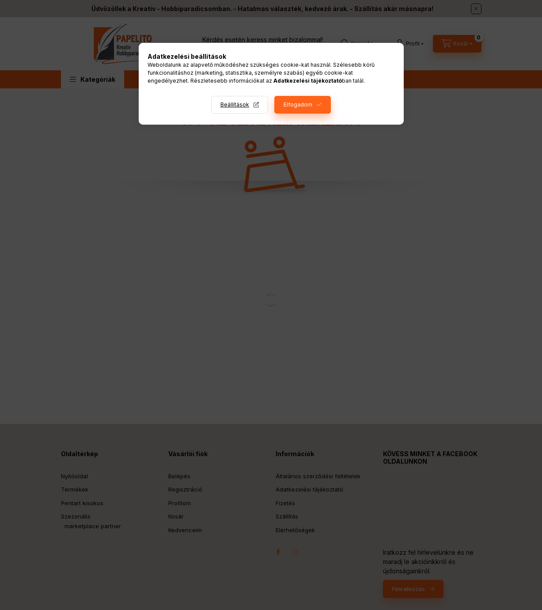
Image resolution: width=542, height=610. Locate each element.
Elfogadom (298, 104)
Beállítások (234, 104)
